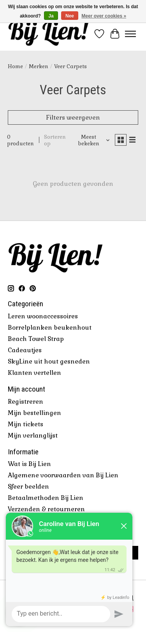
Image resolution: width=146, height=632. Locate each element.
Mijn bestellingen (34, 413)
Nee (69, 16)
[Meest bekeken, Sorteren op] (91, 140)
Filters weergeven (73, 117)
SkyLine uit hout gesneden (49, 361)
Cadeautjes (25, 350)
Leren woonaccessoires (43, 316)
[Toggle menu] (130, 34)
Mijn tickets (25, 424)
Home (15, 66)
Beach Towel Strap (36, 339)
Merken (38, 66)
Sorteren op (55, 140)
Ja (50, 16)
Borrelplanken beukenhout (49, 327)
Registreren (25, 401)
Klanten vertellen (34, 373)
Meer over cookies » (103, 16)
